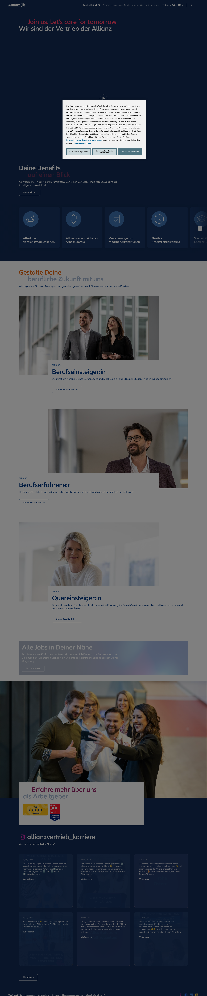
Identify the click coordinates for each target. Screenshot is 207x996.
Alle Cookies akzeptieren (130, 152)
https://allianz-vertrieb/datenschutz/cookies (84, 140)
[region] (104, 129)
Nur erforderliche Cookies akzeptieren (104, 151)
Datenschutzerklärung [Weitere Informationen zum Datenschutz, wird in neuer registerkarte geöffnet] (82, 143)
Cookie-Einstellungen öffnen (79, 152)
